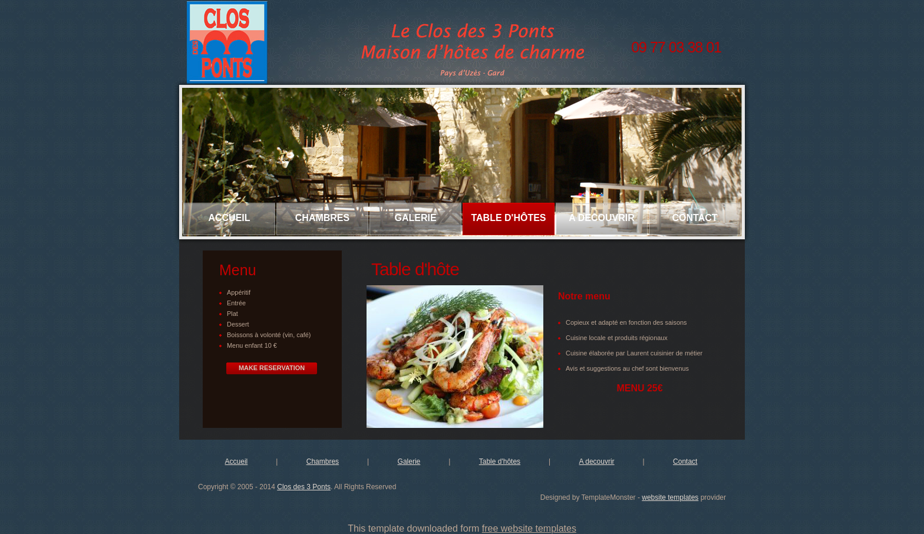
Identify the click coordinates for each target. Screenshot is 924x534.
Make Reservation (272, 367)
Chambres (322, 218)
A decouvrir (601, 218)
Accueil (229, 218)
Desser (237, 324)
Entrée (236, 302)
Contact (694, 218)
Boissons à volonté (255, 334)
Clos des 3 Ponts (304, 487)
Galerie (415, 218)
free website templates (529, 528)
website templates (670, 497)
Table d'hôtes (508, 218)
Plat (232, 313)
